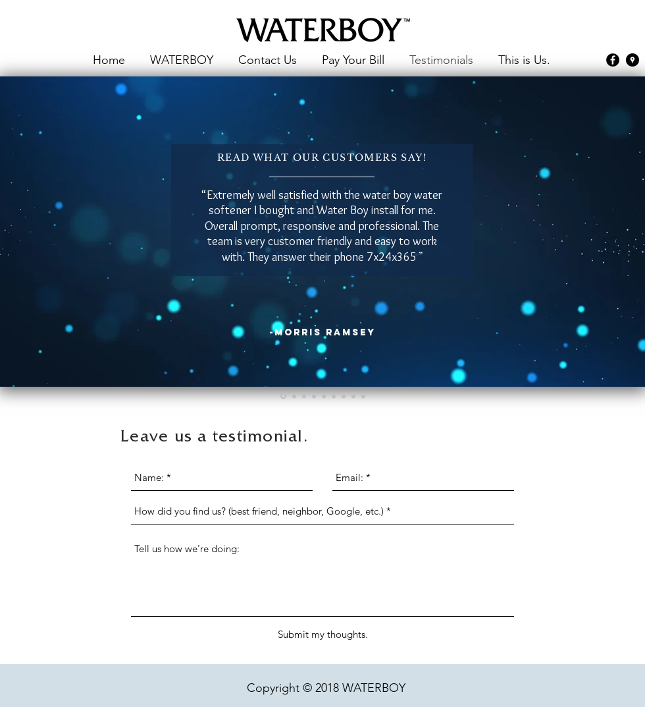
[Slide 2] (294, 396)
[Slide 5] (324, 396)
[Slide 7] (344, 396)
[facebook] (612, 60)
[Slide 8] (353, 396)
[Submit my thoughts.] (323, 634)
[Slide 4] (314, 396)
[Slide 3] (304, 396)
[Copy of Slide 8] (363, 396)
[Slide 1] (283, 396)
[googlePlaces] (632, 60)
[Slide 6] (334, 396)
